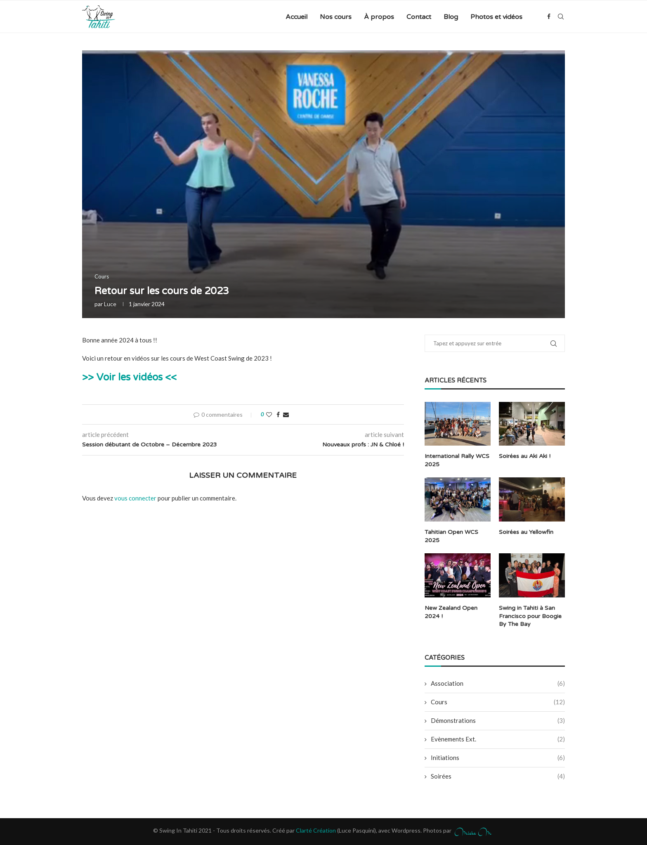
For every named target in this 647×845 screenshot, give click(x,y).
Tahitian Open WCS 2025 (451, 536)
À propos (379, 17)
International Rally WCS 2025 (457, 460)
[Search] (561, 16)
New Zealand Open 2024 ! (451, 611)
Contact (418, 17)
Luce (110, 303)
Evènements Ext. (498, 738)
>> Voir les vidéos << (129, 377)
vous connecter (135, 498)
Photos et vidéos (496, 17)
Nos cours (336, 17)
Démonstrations (498, 720)
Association (498, 683)
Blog (451, 17)
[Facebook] (548, 16)
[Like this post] (269, 414)
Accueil (296, 17)
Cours (498, 701)
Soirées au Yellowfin (526, 532)
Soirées (498, 776)
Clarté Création (316, 829)
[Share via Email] (286, 414)
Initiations (498, 757)
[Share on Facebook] (278, 414)
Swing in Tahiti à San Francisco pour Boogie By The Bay (530, 615)
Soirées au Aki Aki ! (524, 456)
